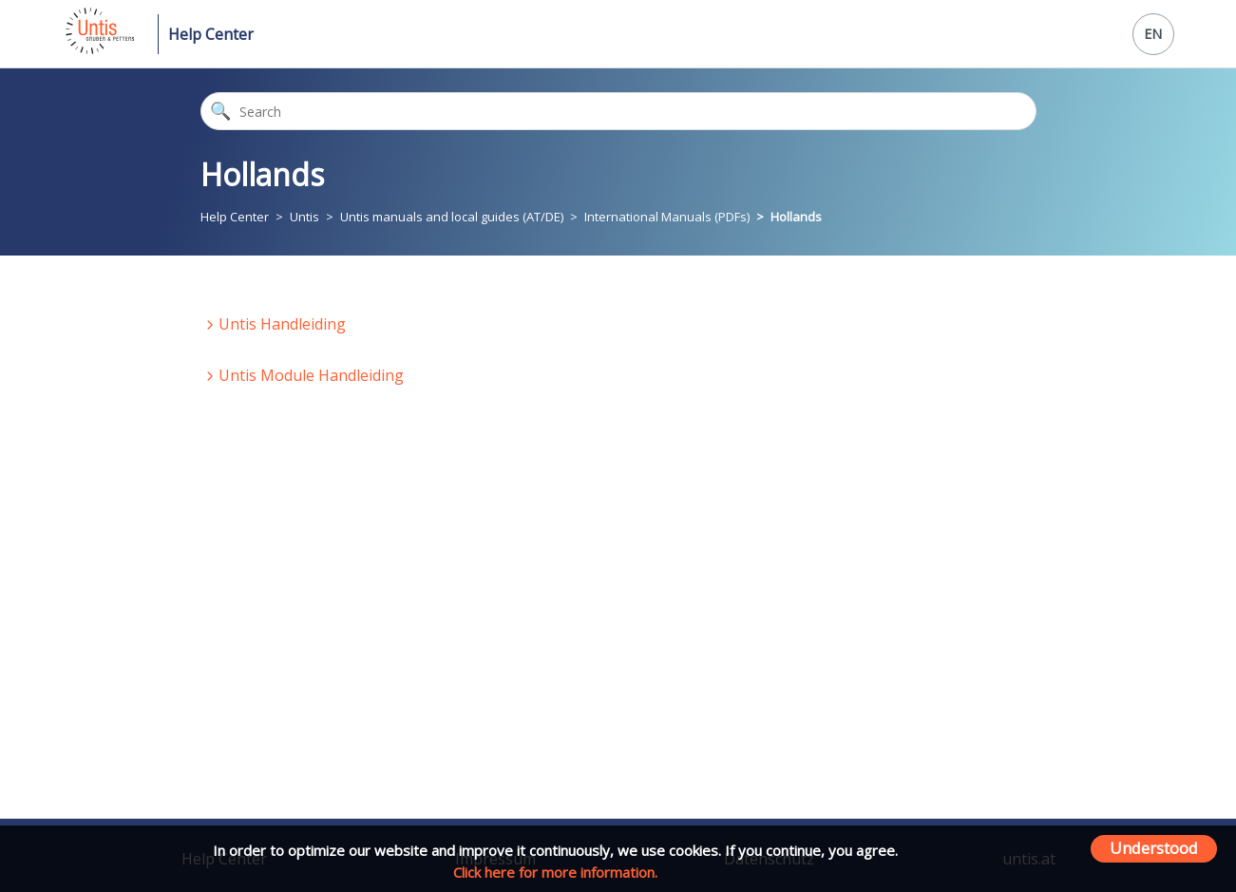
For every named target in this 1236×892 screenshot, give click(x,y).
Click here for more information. (555, 872)
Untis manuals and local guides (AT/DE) (451, 216)
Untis (304, 216)
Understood (1154, 848)
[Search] (618, 111)
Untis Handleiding (282, 323)
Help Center (211, 34)
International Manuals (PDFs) (667, 216)
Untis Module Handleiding (311, 375)
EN (1153, 34)
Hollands (796, 216)
